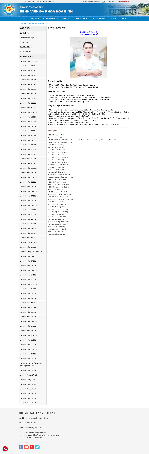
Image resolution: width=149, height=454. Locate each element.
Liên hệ (123, 19)
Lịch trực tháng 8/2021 (28, 66)
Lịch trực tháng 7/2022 (28, 135)
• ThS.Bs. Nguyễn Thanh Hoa (58, 192)
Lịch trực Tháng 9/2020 (28, 389)
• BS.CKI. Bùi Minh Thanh (57, 167)
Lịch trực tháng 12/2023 (28, 112)
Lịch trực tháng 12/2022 (28, 173)
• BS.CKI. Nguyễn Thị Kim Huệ (58, 157)
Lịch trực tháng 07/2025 (28, 317)
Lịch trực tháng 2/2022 (28, 84)
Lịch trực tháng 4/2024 (28, 219)
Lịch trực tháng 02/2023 (28, 177)
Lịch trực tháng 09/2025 (28, 326)
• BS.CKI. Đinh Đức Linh (56, 150)
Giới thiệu (35, 19)
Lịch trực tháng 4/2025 (28, 303)
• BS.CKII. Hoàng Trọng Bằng (58, 222)
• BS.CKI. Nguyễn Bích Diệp (57, 152)
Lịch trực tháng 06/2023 (28, 191)
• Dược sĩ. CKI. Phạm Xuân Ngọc (59, 194)
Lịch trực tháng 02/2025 (28, 293)
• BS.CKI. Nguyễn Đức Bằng (58, 212)
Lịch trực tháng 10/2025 (28, 331)
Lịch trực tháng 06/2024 (28, 256)
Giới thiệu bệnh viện (27, 38)
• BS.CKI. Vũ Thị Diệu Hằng (57, 162)
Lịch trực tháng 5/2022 (28, 98)
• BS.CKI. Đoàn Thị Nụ (56, 189)
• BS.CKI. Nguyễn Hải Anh (57, 229)
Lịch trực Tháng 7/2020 (28, 398)
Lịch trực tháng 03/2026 (28, 354)
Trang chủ (23, 19)
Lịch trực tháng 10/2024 (28, 275)
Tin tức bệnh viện (82, 19)
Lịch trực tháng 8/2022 (28, 140)
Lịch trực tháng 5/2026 (28, 370)
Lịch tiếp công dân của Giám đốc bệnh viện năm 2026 (31, 364)
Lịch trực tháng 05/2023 (28, 247)
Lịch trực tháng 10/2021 (28, 75)
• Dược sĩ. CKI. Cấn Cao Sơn (58, 165)
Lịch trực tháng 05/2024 (28, 224)
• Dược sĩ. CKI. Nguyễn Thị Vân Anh (60, 199)
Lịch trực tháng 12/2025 (28, 340)
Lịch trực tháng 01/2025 (28, 289)
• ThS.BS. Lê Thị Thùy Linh (57, 172)
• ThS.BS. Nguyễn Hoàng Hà (58, 224)
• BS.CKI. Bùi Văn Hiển (56, 155)
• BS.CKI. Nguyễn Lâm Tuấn (58, 209)
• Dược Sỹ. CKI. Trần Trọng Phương (60, 177)
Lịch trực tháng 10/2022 (28, 228)
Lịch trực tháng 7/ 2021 (28, 108)
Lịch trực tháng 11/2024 (28, 279)
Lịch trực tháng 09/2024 (28, 270)
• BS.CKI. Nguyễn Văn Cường (58, 187)
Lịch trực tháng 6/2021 (28, 182)
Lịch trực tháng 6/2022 (28, 103)
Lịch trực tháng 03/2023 (28, 187)
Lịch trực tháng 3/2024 (28, 126)
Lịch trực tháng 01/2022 (28, 159)
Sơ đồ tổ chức (25, 42)
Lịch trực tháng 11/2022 (28, 168)
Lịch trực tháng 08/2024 (28, 265)
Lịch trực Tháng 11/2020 (28, 379)
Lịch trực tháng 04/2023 (28, 233)
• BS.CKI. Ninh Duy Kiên (56, 214)
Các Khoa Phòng (26, 47)
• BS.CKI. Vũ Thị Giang (56, 160)
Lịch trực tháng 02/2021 (28, 80)
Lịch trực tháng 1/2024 (28, 117)
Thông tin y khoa (99, 19)
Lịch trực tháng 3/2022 (28, 89)
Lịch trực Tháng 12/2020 (28, 375)
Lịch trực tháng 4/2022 (28, 94)
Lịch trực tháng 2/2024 (28, 121)
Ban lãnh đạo (24, 33)
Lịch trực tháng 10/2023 (28, 210)
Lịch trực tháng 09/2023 (28, 205)
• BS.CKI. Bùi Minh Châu (56, 202)
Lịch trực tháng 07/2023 (28, 196)
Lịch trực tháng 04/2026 (28, 358)
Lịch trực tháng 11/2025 (28, 335)
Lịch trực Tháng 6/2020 (28, 403)
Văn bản (114, 19)
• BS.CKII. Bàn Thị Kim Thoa (58, 204)
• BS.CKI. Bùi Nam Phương (57, 179)
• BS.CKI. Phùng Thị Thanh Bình (59, 197)
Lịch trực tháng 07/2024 (28, 261)
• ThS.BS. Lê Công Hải (56, 147)
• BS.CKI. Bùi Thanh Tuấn (57, 217)
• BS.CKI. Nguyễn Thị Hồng (57, 135)
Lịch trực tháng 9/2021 (28, 70)
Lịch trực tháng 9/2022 (28, 145)
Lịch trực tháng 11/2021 (28, 149)
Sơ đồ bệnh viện (25, 51)
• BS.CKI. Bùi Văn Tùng (56, 231)
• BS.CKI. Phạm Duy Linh (57, 182)
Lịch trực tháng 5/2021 (28, 131)
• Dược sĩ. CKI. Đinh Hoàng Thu (59, 174)
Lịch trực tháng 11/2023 (28, 214)
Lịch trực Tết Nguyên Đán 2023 (31, 252)
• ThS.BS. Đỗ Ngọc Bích (56, 219)
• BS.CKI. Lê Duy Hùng (56, 169)
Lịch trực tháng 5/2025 (28, 307)
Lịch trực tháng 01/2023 (28, 61)
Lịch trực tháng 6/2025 (28, 312)
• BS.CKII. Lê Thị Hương (56, 226)
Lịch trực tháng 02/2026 (28, 349)
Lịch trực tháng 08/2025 (28, 321)
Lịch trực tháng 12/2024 (28, 284)
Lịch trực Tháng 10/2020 (28, 384)
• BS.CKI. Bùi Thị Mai (55, 137)
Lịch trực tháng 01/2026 (28, 344)
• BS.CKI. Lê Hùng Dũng (56, 234)
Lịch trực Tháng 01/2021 (28, 242)
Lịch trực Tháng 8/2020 (28, 393)
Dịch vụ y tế (66, 19)
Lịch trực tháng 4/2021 (28, 238)
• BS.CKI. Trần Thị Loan (56, 207)
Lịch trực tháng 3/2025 (28, 298)
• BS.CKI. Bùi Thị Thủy (56, 145)
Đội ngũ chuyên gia (50, 19)
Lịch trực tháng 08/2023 (28, 200)
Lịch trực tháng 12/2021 (28, 154)
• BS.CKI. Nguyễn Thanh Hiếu (58, 184)
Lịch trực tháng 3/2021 (28, 163)
